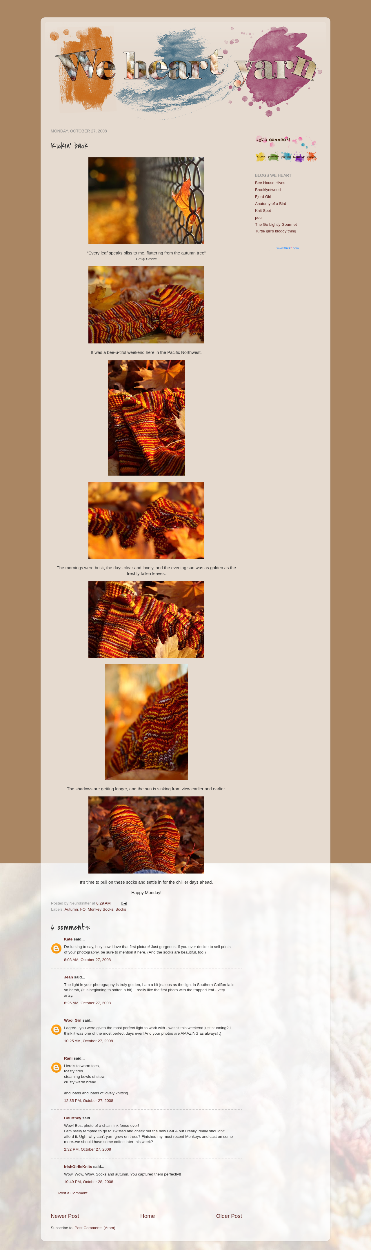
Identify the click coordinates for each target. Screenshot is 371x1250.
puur (259, 217)
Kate (68, 939)
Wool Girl (72, 1020)
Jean (68, 977)
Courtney (72, 1118)
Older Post (229, 1216)
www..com (288, 248)
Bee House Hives (270, 183)
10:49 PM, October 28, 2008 (88, 1182)
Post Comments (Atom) (95, 1228)
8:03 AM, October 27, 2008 (87, 960)
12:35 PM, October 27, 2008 (88, 1100)
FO (83, 909)
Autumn (71, 909)
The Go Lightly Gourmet (276, 224)
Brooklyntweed (268, 190)
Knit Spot (263, 210)
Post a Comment (73, 1193)
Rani (68, 1058)
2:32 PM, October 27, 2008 (87, 1149)
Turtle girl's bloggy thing (275, 231)
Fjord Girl (263, 196)
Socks (120, 909)
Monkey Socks (100, 909)
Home (147, 1216)
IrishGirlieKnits (78, 1167)
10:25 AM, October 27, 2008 (88, 1041)
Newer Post (65, 1216)
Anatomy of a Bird (270, 203)
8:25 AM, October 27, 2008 (87, 1003)
